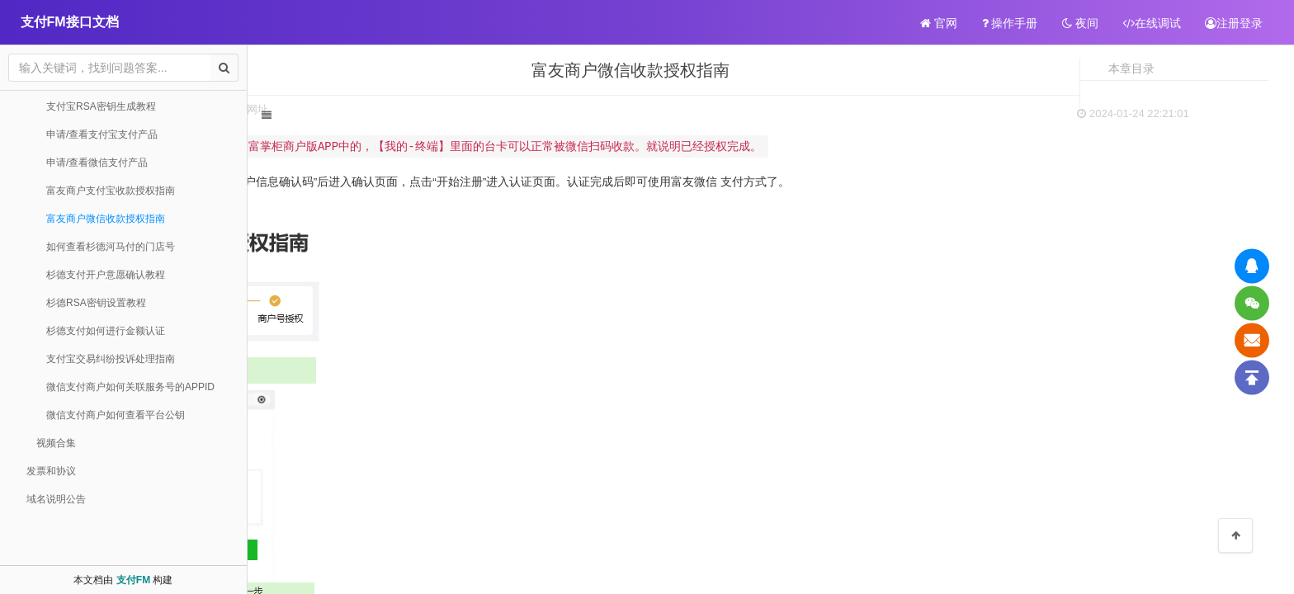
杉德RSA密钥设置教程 (96, 303)
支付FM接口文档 (70, 22)
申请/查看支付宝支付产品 (102, 134)
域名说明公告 (56, 499)
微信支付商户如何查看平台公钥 (115, 415)
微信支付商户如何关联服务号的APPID (130, 387)
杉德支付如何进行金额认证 (105, 331)
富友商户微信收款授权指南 (105, 218)
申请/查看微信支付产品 (97, 162)
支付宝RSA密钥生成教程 (101, 106)
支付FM (133, 580)
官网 (938, 23)
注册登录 (1234, 23)
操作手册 (1010, 23)
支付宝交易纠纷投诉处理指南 (110, 359)
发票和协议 (51, 471)
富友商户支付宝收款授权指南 (110, 190)
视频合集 (56, 443)
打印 (416, 109)
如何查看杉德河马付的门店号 (110, 246)
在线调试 (1151, 23)
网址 (462, 109)
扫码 (372, 109)
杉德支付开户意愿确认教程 (105, 274)
